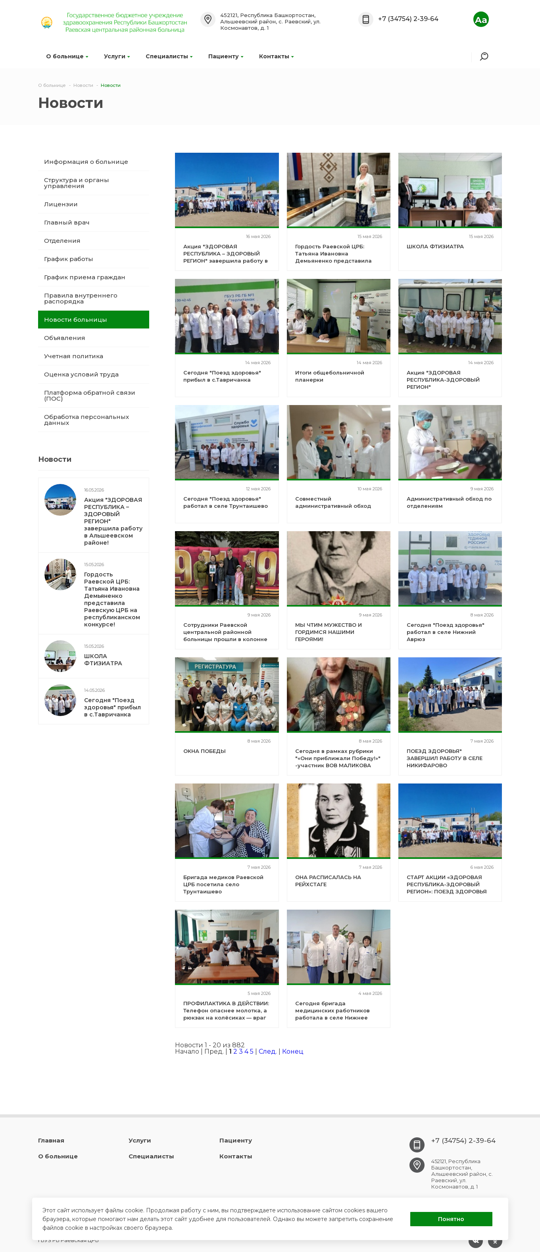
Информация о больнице (86, 161)
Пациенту (225, 56)
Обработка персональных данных (86, 419)
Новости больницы (75, 319)
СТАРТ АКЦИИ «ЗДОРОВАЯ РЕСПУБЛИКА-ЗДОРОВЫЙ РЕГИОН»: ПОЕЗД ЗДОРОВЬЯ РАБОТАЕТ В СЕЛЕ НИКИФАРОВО (447, 891)
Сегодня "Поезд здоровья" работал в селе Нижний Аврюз (445, 632)
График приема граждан (84, 277)
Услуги (117, 56)
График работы (68, 259)
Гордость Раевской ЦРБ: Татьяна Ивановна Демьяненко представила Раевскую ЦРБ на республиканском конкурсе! (112, 599)
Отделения (62, 240)
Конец (293, 1051)
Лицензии (61, 204)
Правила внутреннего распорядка (80, 298)
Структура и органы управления (76, 183)
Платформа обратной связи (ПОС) (89, 395)
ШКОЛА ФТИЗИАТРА (103, 660)
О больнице (67, 56)
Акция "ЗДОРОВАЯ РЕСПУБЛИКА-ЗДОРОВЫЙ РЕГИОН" (443, 379)
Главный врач (67, 222)
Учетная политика (73, 356)
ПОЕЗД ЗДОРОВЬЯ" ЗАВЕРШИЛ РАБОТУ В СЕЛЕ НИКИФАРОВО (444, 758)
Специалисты (169, 56)
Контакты (276, 56)
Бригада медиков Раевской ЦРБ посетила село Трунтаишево (223, 884)
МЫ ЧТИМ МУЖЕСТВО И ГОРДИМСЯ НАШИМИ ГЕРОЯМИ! (328, 632)
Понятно (451, 1219)
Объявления (64, 338)
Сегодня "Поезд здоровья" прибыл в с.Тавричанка (112, 707)
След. (268, 1051)
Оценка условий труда (81, 374)
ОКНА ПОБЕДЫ (204, 751)
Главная (51, 1140)
